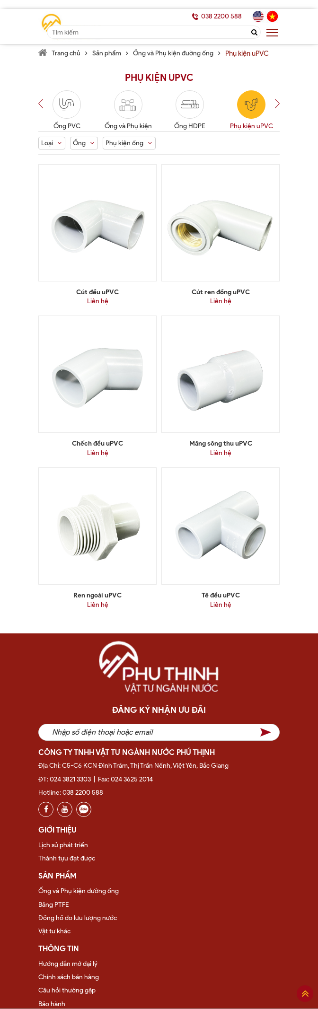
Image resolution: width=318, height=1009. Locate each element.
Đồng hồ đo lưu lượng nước (77, 918)
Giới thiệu (57, 829)
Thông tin (58, 948)
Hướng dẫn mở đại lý (67, 964)
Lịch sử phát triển (63, 845)
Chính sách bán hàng (68, 977)
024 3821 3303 (70, 779)
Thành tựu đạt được (66, 858)
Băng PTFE (53, 905)
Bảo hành (51, 1004)
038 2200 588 (221, 16)
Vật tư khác (54, 931)
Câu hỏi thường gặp (67, 990)
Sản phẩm (106, 53)
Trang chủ (66, 53)
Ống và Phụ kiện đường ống (173, 53)
